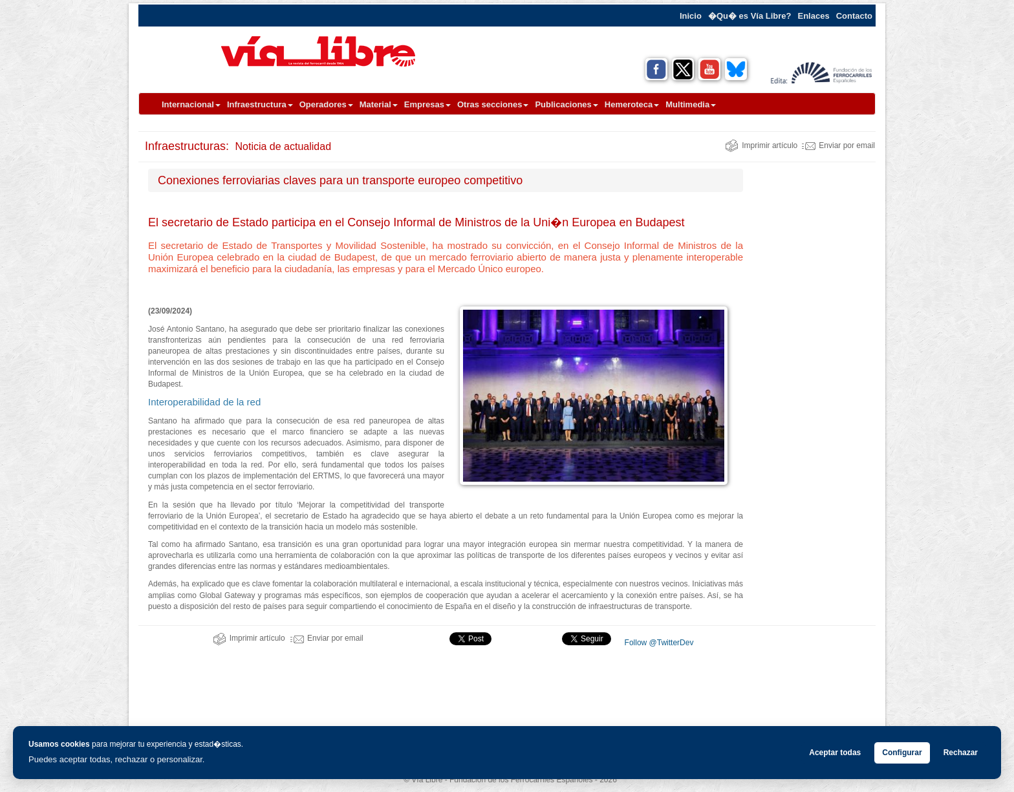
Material (379, 104)
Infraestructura (260, 104)
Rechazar (961, 752)
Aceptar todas (835, 752)
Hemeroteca (632, 104)
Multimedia (690, 104)
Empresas (427, 104)
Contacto (854, 16)
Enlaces (814, 16)
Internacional (191, 104)
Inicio (691, 16)
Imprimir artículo (761, 145)
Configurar (902, 752)
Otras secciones (492, 104)
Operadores (326, 104)
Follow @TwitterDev (657, 642)
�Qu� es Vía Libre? (750, 16)
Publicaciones (566, 104)
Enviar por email (838, 145)
